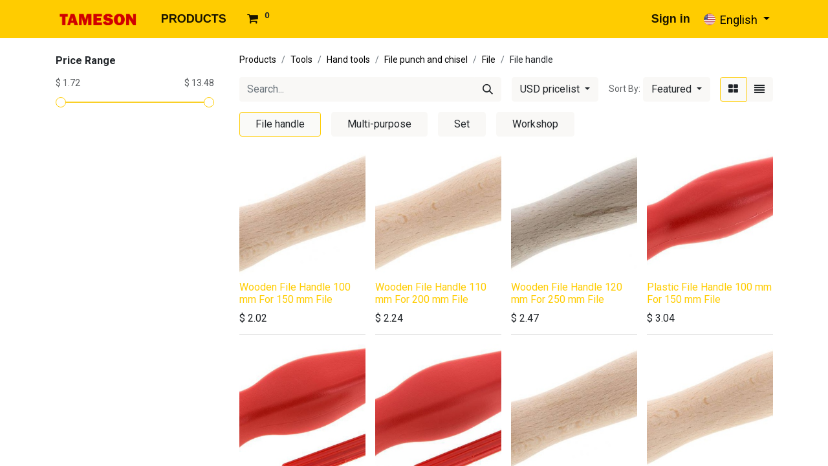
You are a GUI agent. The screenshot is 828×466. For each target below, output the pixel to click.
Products (257, 59)
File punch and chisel (426, 59)
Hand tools (348, 59)
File (489, 59)
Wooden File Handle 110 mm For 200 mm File (430, 293)
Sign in (670, 18)
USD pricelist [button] (551, 89)
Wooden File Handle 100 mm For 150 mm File (295, 293)
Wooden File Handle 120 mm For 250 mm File (566, 293)
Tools (301, 59)
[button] (676, 89)
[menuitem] (194, 19)
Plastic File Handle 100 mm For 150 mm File (709, 293)
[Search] (487, 89)
